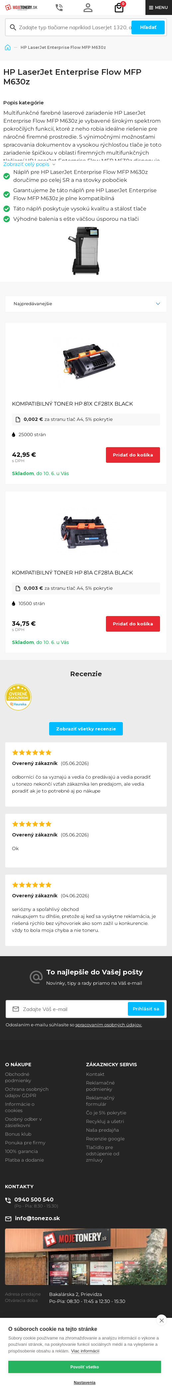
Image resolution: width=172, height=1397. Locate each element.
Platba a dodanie (24, 1160)
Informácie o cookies (20, 1107)
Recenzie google (105, 1139)
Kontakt (95, 1074)
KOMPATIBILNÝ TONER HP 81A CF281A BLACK (72, 573)
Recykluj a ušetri (105, 1121)
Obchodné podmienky (18, 1077)
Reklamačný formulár (100, 1101)
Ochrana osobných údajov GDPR (26, 1092)
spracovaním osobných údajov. (108, 1024)
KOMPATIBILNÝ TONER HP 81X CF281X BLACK (72, 404)
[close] (161, 1320)
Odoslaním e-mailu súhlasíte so (74, 1024)
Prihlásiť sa (146, 1008)
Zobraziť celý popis (26, 164)
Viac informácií (85, 1350)
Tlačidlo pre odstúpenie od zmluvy (102, 1153)
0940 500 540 (33, 1200)
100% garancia (21, 1151)
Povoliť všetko (84, 1367)
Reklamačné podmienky (100, 1086)
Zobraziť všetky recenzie (86, 728)
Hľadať (148, 27)
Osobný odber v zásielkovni (23, 1122)
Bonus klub (18, 1134)
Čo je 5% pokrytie (106, 1113)
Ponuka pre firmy (25, 1143)
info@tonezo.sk (37, 1218)
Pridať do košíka (133, 454)
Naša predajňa (102, 1130)
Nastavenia (84, 1382)
